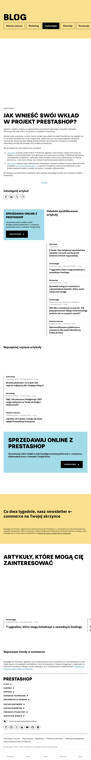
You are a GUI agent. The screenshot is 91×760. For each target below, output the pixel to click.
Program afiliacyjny (16, 712)
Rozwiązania (10, 754)
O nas (8, 684)
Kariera (9, 688)
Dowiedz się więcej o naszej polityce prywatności (54, 533)
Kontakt (9, 692)
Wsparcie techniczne (16, 696)
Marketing (34, 25)
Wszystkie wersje (14, 716)
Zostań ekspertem (14, 708)
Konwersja (10, 376)
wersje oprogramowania (25, 166)
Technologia (51, 25)
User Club (11, 153)
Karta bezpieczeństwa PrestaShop (17, 741)
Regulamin (39, 738)
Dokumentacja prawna (17, 699)
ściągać (44, 182)
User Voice (11, 163)
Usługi (45, 754)
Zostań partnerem (14, 704)
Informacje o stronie (12, 738)
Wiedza (80, 754)
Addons (28, 754)
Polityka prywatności (54, 738)
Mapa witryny (27, 738)
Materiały (68, 25)
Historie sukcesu (14, 25)
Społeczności (63, 754)
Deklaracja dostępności (74, 738)
